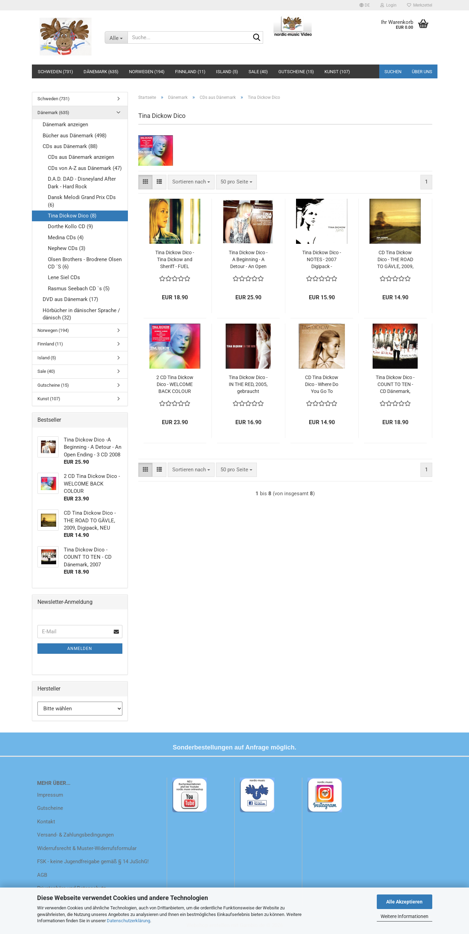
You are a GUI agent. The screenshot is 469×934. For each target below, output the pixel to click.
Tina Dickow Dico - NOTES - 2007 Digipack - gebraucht (321, 260)
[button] (364, 5)
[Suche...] (116, 37)
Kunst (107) (337, 71)
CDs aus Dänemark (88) (70, 146)
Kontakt (46, 822)
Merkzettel (419, 5)
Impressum (50, 795)
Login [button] (388, 5)
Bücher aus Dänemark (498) (74, 135)
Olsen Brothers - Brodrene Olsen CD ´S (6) (85, 263)
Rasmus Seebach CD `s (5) (79, 288)
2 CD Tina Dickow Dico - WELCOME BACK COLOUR (174, 384)
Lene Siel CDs (64, 277)
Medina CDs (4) (66, 237)
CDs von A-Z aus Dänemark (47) (85, 168)
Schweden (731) (55, 71)
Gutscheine (50, 808)
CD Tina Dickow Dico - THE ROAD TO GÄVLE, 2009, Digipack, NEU (395, 260)
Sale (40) (258, 71)
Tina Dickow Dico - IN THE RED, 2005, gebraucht (248, 384)
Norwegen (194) (147, 71)
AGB (42, 875)
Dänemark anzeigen (65, 124)
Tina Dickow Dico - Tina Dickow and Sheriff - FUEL (174, 259)
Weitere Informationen (404, 916)
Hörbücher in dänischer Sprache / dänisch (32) (81, 314)
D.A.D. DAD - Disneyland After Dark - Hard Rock (82, 182)
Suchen (392, 71)
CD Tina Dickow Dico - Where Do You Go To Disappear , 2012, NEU (321, 385)
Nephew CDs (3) (66, 248)
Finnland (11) (190, 71)
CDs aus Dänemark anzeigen (81, 157)
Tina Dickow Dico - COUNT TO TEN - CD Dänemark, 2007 (395, 385)
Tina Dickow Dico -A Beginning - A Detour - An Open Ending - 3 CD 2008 (248, 260)
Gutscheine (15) (296, 71)
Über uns (422, 71)
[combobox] (191, 182)
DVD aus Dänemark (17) (70, 299)
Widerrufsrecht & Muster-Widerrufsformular (87, 848)
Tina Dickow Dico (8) (72, 216)
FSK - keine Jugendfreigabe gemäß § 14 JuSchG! (93, 861)
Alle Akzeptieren (404, 902)
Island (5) (227, 71)
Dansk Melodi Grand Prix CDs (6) (82, 201)
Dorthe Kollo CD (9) (70, 226)
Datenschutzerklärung (128, 920)
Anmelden (79, 648)
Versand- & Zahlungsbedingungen (75, 835)
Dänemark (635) (101, 71)
